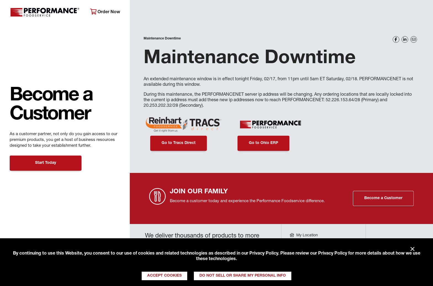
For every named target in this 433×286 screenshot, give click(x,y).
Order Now (105, 12)
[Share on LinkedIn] (405, 39)
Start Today (45, 163)
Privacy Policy (263, 254)
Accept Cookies (164, 276)
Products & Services (222, 12)
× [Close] (412, 249)
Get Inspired (328, 12)
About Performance (160, 12)
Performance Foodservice (46, 12)
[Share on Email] (413, 39)
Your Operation (279, 12)
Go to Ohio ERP (263, 143)
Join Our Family (379, 12)
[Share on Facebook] (396, 39)
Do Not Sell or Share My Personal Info (242, 276)
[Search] (419, 13)
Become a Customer (383, 198)
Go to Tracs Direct (179, 143)
